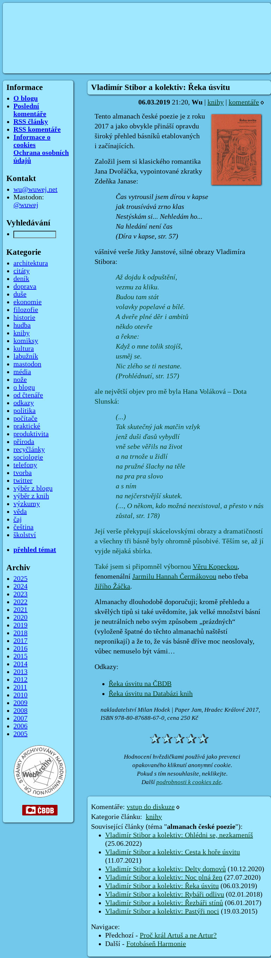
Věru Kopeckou (215, 567)
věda (20, 512)
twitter (22, 480)
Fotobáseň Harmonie (156, 944)
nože (20, 380)
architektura (30, 263)
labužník (25, 356)
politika (24, 411)
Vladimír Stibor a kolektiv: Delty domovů (165, 869)
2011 (20, 687)
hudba (22, 325)
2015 (20, 656)
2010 (20, 695)
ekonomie (27, 302)
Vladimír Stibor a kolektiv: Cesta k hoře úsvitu (172, 852)
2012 (20, 679)
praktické (26, 426)
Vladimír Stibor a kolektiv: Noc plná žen (163, 877)
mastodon (27, 364)
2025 (20, 579)
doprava (24, 286)
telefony (25, 465)
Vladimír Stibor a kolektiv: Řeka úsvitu (162, 886)
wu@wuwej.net (35, 189)
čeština (23, 527)
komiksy (25, 341)
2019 (20, 625)
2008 (20, 711)
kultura (23, 349)
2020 (20, 617)
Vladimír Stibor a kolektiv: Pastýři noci (162, 911)
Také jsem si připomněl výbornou (144, 567)
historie (24, 317)
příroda (23, 442)
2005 (20, 734)
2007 (20, 718)
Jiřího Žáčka (112, 586)
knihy (215, 102)
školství (24, 535)
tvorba (22, 473)
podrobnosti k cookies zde (188, 782)
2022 (20, 602)
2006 (20, 726)
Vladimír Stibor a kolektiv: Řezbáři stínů (164, 903)
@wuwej (25, 205)
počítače (25, 418)
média (22, 372)
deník (21, 279)
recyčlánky (29, 449)
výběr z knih (31, 496)
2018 (20, 633)
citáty (21, 271)
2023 (20, 594)
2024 (20, 586)
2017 (20, 641)
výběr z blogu (33, 488)
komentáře (244, 102)
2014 (20, 664)
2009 (20, 703)
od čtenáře (28, 395)
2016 (20, 648)
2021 (20, 610)
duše (19, 294)
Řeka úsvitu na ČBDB (140, 684)
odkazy (23, 403)
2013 (20, 672)
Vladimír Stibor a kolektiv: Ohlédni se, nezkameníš (179, 835)
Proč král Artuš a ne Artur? (178, 935)
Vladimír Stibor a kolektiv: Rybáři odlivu (164, 894)
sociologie (28, 457)
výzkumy (26, 504)
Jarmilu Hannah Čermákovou (174, 576)
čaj (17, 519)
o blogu (24, 387)
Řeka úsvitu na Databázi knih (151, 694)
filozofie (25, 310)
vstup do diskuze (151, 807)
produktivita (31, 434)
